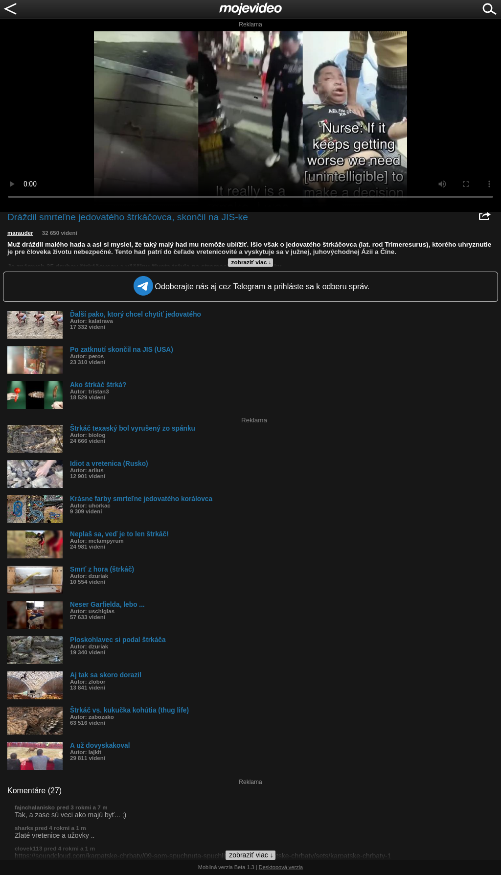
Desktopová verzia (281, 867)
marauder (20, 233)
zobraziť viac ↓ (251, 262)
